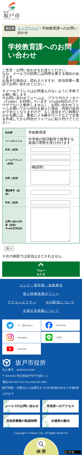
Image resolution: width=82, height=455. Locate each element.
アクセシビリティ (22, 302)
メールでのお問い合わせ (21, 406)
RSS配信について (60, 302)
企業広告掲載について (41, 310)
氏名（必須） (12, 149)
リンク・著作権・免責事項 (41, 285)
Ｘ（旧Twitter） (25, 325)
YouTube (21, 349)
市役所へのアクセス (60, 406)
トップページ (27, 28)
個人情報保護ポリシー (41, 293)
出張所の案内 (60, 421)
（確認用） (37, 167)
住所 (12, 178)
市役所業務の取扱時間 (21, 421)
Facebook (61, 325)
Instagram (22, 337)
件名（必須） (12, 202)
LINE (59, 337)
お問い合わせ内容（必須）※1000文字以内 (13, 225)
